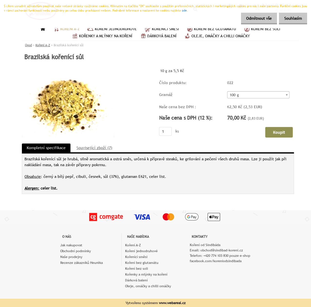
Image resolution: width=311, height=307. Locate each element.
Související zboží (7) (94, 147)
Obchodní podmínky (75, 251)
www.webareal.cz (172, 303)
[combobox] (258, 94)
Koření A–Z (66, 29)
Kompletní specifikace (46, 147)
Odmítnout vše (256, 18)
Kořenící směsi (161, 29)
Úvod (28, 45)
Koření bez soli (261, 29)
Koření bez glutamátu (211, 29)
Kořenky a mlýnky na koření (101, 36)
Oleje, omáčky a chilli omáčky (217, 36)
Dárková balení (157, 36)
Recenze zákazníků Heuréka (81, 263)
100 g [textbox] (234, 95)
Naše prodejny (71, 257)
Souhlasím (292, 18)
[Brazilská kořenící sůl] (68, 69)
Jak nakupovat (71, 245)
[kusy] (165, 131)
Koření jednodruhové (112, 29)
